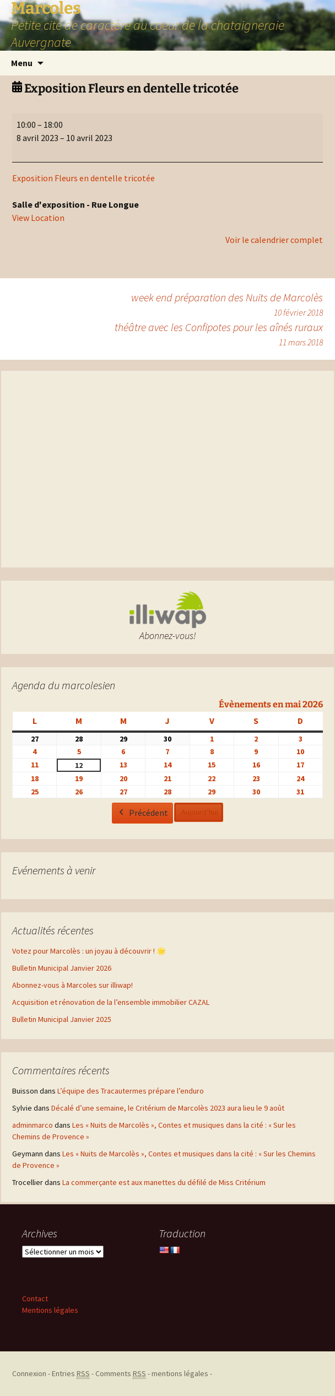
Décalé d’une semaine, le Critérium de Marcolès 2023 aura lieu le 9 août (167, 1108)
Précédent (142, 813)
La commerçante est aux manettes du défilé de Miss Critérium (164, 1182)
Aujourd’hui (199, 812)
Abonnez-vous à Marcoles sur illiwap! (72, 985)
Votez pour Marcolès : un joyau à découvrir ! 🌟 (89, 951)
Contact (35, 1298)
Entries (71, 1373)
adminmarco (32, 1125)
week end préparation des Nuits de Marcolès (227, 304)
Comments (120, 1373)
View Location (38, 217)
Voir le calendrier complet (274, 239)
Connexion (29, 1373)
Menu (22, 62)
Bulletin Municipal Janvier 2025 (61, 1019)
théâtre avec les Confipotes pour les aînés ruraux (219, 334)
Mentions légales (50, 1310)
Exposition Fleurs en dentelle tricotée (83, 177)
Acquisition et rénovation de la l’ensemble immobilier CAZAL (110, 1002)
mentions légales (180, 1373)
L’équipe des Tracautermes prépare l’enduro (130, 1091)
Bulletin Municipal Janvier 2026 (61, 968)
